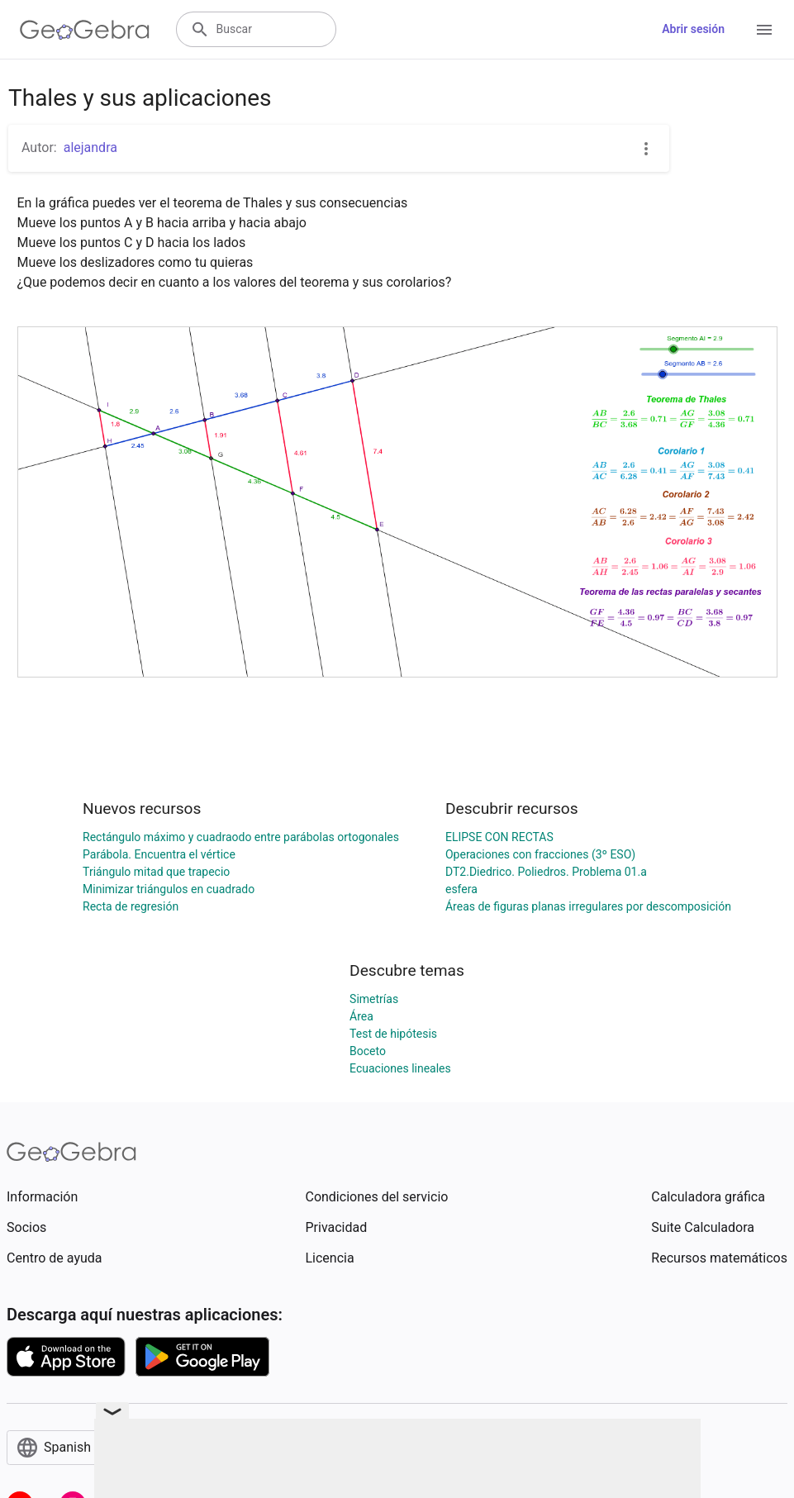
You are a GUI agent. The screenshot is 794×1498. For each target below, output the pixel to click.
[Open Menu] (764, 30)
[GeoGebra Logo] (85, 30)
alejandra (90, 147)
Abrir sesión (693, 29)
